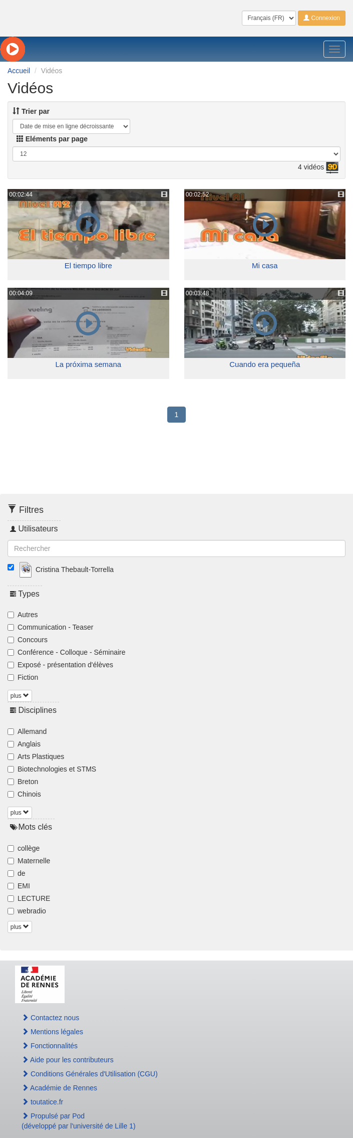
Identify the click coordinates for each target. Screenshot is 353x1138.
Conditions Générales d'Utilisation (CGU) (90, 1074)
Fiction (23, 677)
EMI (19, 886)
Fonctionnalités (50, 1046)
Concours (28, 640)
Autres (23, 615)
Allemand (27, 731)
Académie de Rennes (59, 1088)
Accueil (19, 71)
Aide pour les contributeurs (68, 1060)
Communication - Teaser (50, 627)
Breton (23, 782)
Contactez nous (50, 1018)
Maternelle (29, 861)
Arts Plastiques (36, 756)
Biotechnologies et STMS (52, 769)
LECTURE (29, 898)
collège (24, 848)
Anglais (24, 744)
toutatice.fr (42, 1102)
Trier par (31, 111)
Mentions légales (52, 1032)
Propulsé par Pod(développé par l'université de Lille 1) (79, 1121)
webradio (27, 911)
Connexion (321, 18)
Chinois (24, 794)
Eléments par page (52, 139)
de (17, 873)
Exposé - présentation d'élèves (60, 665)
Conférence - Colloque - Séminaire (67, 652)
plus (20, 695)
